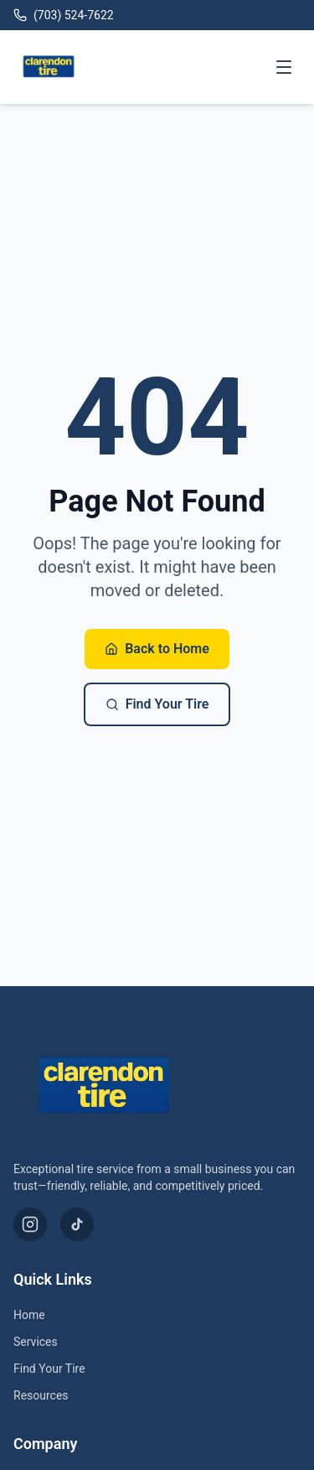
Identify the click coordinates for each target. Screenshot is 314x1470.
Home (29, 1315)
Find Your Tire (157, 704)
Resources (41, 1395)
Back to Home (157, 649)
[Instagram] (30, 1224)
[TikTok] (77, 1224)
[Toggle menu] (284, 67)
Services (35, 1341)
